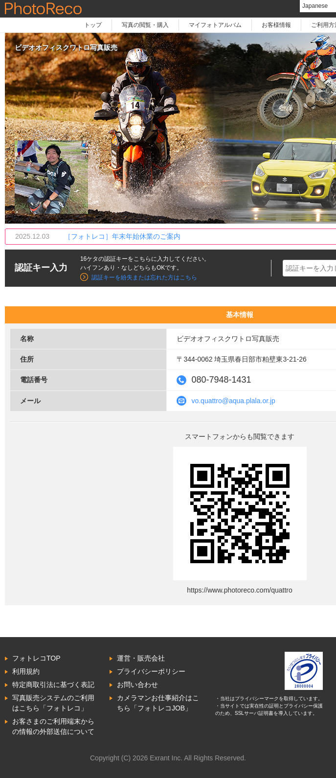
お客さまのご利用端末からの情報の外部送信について (53, 726)
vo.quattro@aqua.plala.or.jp (233, 401)
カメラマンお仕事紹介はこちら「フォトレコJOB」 (158, 703)
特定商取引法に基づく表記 (53, 684)
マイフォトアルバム (215, 25)
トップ (93, 25)
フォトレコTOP (36, 658)
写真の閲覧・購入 (145, 25)
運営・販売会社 (141, 658)
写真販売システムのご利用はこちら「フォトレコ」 (53, 703)
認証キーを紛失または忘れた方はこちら (144, 277)
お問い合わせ (137, 684)
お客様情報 (276, 25)
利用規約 (26, 671)
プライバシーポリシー (151, 671)
